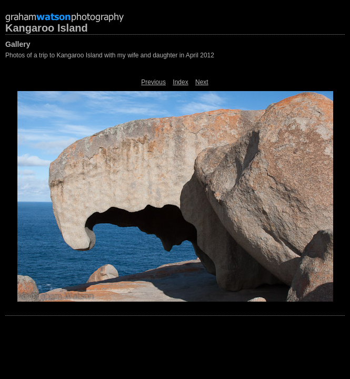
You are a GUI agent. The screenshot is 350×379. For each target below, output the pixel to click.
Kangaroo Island (46, 28)
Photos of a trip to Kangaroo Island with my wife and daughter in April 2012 (109, 55)
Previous (153, 82)
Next (201, 82)
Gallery (17, 44)
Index (180, 82)
